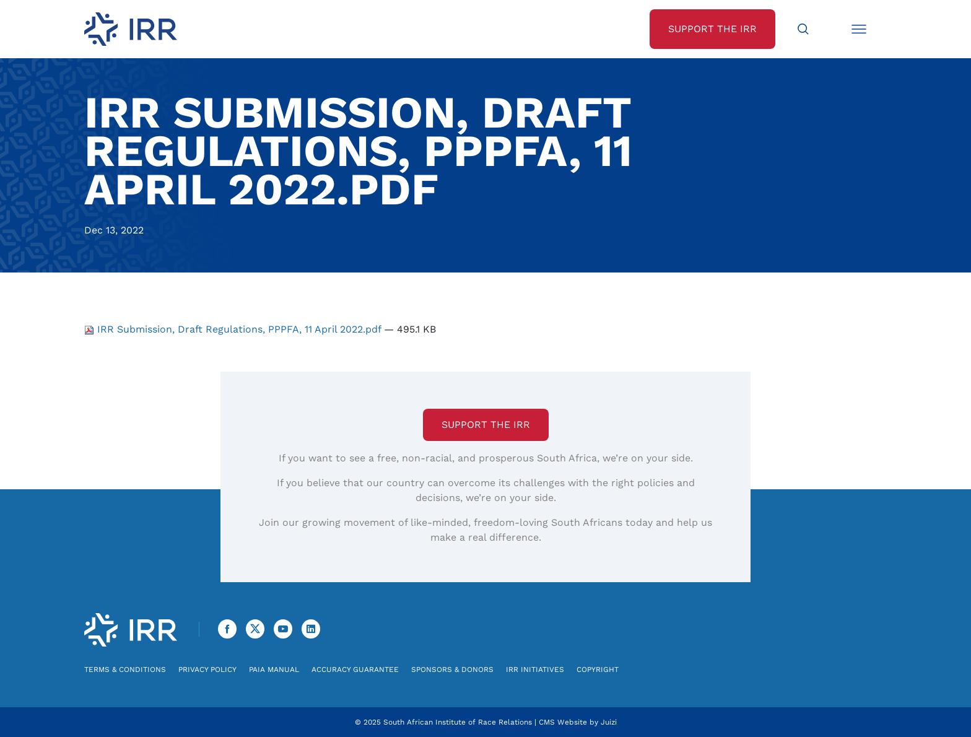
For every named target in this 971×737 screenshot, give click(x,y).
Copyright (598, 669)
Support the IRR (486, 424)
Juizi (609, 722)
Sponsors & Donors (452, 669)
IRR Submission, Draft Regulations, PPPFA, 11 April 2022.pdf (234, 329)
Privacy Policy (207, 669)
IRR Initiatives (535, 669)
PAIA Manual (274, 669)
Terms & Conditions (125, 669)
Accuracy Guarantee (355, 669)
